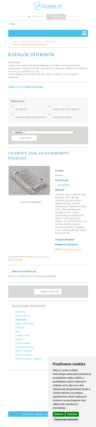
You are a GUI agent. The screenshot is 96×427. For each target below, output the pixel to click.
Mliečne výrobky (23, 350)
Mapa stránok (27, 414)
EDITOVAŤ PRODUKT (30, 202)
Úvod (14, 41)
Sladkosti (19, 327)
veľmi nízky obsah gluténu (66, 109)
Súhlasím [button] (59, 414)
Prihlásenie (58, 17)
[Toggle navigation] (84, 33)
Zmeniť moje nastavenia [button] (66, 419)
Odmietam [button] (72, 414)
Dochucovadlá (22, 343)
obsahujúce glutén (62, 117)
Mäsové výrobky (23, 354)
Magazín (39, 414)
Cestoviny (20, 311)
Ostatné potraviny (24, 346)
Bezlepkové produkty (31, 41)
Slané (18, 331)
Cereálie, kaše (22, 335)
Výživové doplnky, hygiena (28, 358)
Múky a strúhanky (24, 323)
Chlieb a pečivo (22, 315)
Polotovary (50, 41)
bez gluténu (21, 109)
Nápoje (19, 339)
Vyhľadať (25, 138)
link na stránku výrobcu (68, 249)
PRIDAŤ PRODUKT (50, 292)
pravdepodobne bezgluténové (31, 117)
